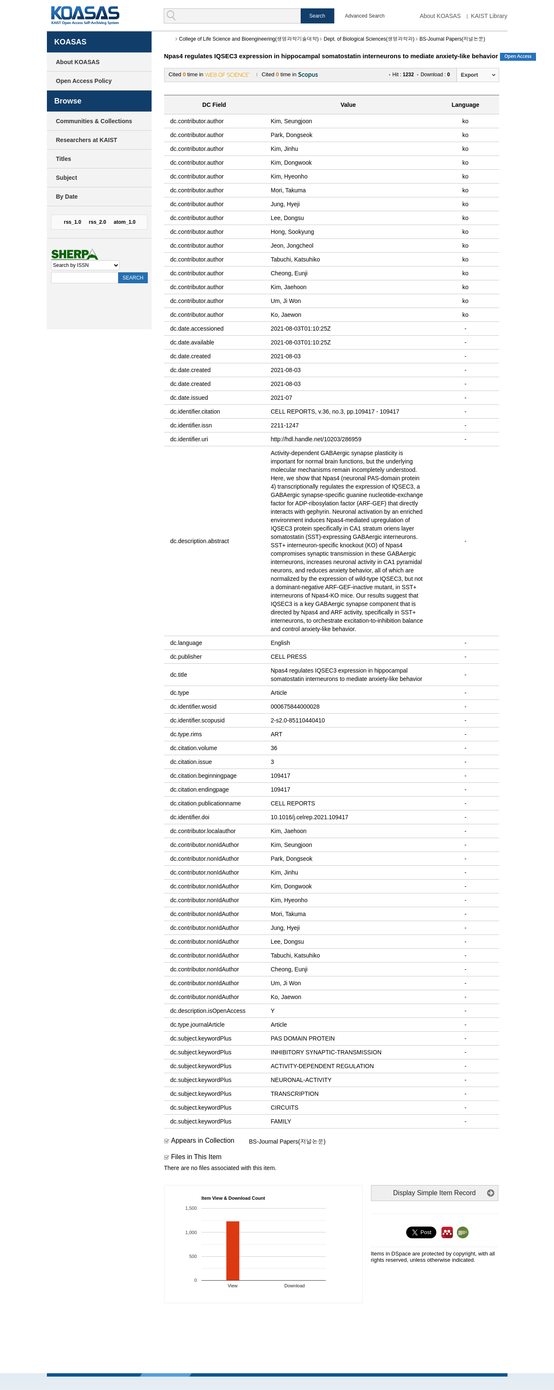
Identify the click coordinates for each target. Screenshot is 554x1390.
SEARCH (132, 278)
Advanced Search (365, 16)
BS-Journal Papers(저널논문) (452, 39)
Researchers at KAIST (86, 140)
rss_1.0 (72, 222)
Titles (63, 158)
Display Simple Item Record (434, 1192)
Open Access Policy (84, 81)
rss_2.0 (97, 222)
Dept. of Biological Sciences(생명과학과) (369, 39)
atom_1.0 (125, 222)
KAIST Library (489, 16)
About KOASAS (440, 16)
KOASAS (85, 15)
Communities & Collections (94, 121)
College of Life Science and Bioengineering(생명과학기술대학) (249, 39)
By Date (67, 196)
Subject (66, 177)
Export (469, 75)
